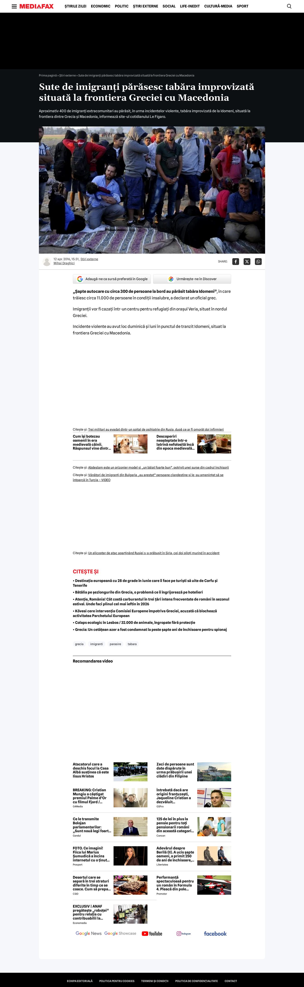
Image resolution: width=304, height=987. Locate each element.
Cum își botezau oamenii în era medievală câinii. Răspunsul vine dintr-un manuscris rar (91, 442)
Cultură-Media (218, 6)
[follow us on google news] (88, 934)
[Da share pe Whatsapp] (258, 261)
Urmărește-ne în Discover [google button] (192, 279)
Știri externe (145, 6)
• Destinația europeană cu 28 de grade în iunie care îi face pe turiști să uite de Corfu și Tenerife (145, 583)
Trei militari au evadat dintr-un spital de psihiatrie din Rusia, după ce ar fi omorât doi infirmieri (156, 429)
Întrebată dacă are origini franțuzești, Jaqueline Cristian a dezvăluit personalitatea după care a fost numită (174, 796)
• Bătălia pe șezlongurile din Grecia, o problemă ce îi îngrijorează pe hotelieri (138, 592)
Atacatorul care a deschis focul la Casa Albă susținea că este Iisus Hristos (91, 770)
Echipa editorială (80, 981)
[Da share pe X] (247, 261)
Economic (100, 6)
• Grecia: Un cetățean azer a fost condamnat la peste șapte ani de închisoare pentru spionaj (150, 629)
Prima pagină (48, 75)
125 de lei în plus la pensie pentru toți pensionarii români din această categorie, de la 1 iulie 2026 (175, 825)
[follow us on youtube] (152, 934)
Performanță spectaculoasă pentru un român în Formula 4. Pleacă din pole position (175, 883)
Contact (231, 981)
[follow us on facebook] (215, 934)
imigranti (96, 644)
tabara (132, 644)
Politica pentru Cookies (116, 981)
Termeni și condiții (155, 981)
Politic (121, 6)
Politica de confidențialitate (196, 981)
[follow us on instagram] (184, 934)
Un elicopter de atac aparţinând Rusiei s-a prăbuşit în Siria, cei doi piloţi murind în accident (153, 553)
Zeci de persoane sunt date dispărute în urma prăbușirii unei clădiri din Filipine (175, 770)
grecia (79, 644)
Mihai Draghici (64, 263)
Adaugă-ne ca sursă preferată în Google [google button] (111, 279)
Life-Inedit (190, 6)
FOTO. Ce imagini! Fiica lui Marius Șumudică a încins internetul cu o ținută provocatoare (91, 854)
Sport (242, 6)
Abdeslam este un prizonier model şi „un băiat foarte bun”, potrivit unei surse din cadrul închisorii (158, 467)
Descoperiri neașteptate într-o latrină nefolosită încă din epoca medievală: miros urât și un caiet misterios (175, 442)
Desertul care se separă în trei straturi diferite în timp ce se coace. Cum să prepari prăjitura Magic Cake (92, 883)
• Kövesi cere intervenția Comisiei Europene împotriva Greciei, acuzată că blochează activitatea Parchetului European (145, 613)
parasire (115, 644)
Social (169, 6)
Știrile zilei (75, 6)
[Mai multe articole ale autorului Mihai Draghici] (46, 261)
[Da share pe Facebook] (235, 261)
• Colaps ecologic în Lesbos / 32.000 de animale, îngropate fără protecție (134, 622)
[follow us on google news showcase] (120, 934)
